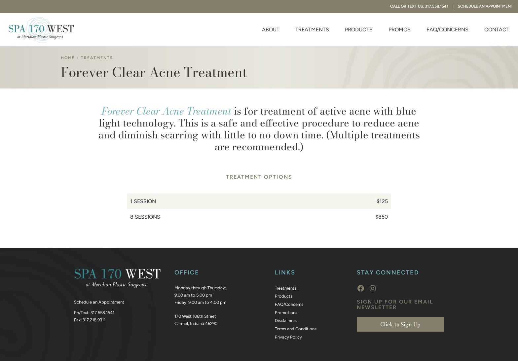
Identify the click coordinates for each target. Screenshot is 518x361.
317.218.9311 (94, 319)
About (270, 29)
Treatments (312, 29)
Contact (496, 29)
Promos (399, 29)
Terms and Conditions (295, 328)
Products (359, 29)
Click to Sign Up (400, 324)
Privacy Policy (288, 337)
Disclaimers (286, 320)
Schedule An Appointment (485, 6)
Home (68, 57)
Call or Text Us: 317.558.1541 (419, 6)
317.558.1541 (102, 312)
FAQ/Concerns (447, 29)
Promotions (286, 312)
